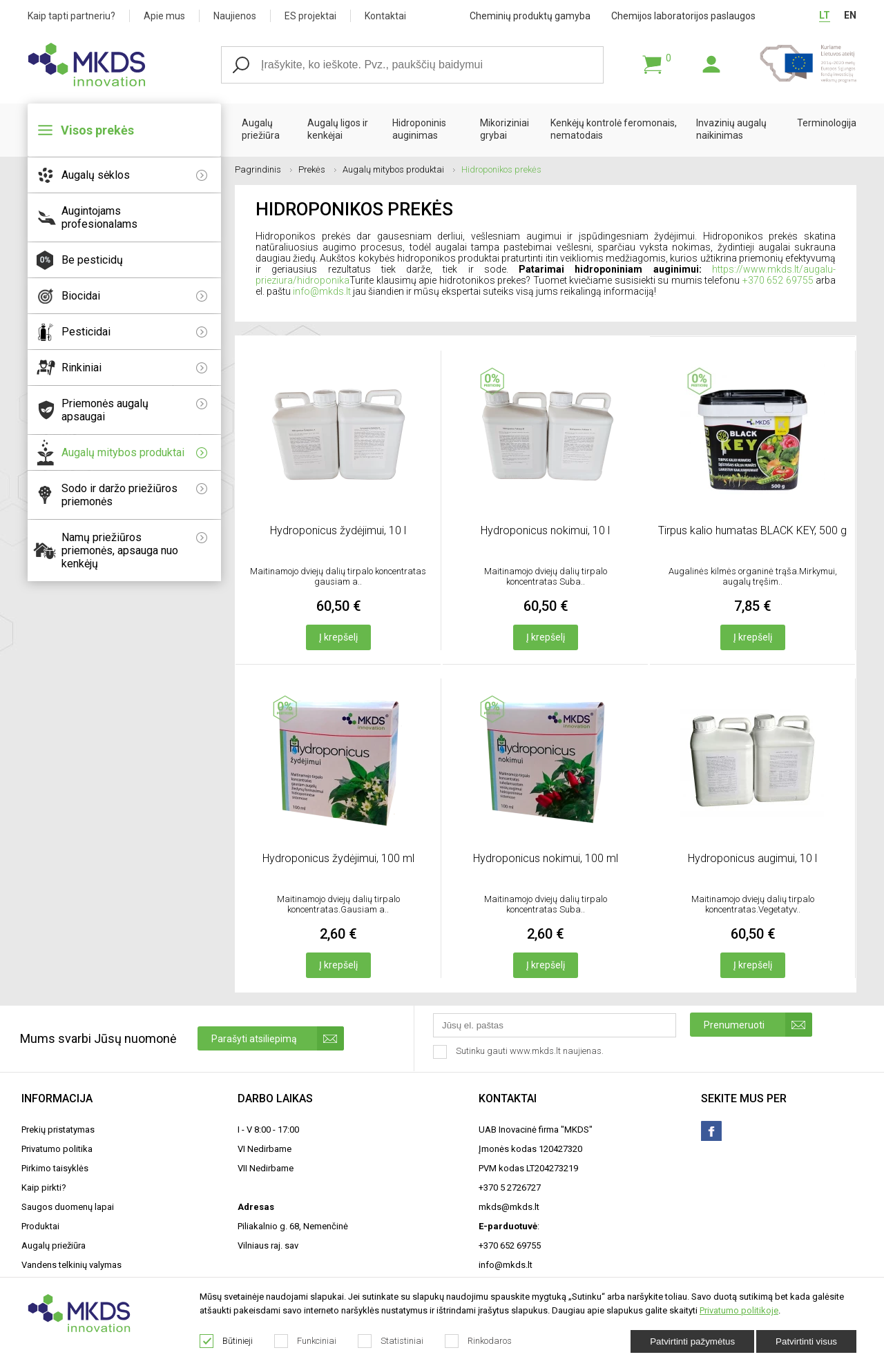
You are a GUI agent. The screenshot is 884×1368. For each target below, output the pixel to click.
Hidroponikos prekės (501, 169)
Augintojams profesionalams (99, 217)
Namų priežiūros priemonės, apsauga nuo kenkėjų (134, 550)
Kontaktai (385, 15)
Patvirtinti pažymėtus (692, 1341)
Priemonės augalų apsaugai (134, 410)
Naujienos (234, 15)
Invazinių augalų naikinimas (731, 129)
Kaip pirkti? (43, 1187)
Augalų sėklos (134, 175)
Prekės (317, 169)
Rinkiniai (134, 367)
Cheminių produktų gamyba (530, 15)
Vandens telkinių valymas (71, 1265)
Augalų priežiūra (261, 129)
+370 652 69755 (778, 280)
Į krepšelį (338, 637)
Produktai (40, 1226)
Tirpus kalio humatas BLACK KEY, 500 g (752, 530)
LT (824, 15)
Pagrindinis (263, 169)
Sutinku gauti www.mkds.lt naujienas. (519, 1052)
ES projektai (310, 15)
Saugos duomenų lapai (67, 1207)
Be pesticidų (92, 259)
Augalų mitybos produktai (134, 452)
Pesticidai (134, 331)
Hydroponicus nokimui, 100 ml (545, 858)
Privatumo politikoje (739, 1310)
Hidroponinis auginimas (419, 129)
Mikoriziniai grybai (504, 129)
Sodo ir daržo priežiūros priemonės (134, 495)
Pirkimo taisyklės (54, 1168)
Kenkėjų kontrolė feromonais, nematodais (613, 129)
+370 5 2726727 (510, 1187)
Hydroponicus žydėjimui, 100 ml (338, 858)
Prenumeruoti (758, 1025)
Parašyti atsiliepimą (277, 1038)
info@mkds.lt (322, 291)
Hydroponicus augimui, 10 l (752, 858)
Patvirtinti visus (806, 1341)
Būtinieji (226, 1341)
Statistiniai (391, 1341)
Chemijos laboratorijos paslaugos (683, 15)
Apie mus (164, 15)
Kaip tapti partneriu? (71, 15)
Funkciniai (305, 1341)
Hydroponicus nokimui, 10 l (545, 530)
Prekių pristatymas (58, 1129)
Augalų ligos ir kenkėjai (337, 129)
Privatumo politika (57, 1149)
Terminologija (826, 122)
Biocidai (134, 295)
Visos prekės (97, 130)
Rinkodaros (478, 1341)
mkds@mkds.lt (509, 1207)
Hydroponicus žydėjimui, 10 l (338, 530)
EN (850, 15)
